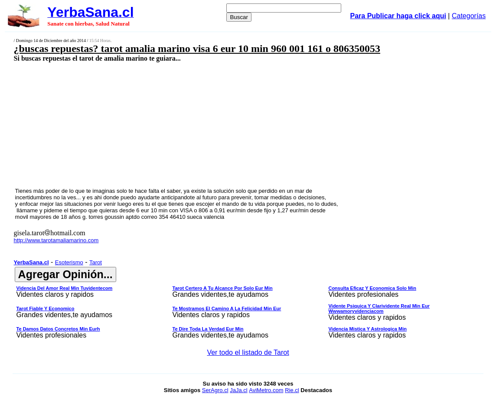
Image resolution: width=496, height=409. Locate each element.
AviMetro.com (266, 390)
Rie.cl (292, 390)
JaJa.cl (238, 390)
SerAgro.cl (215, 390)
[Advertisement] (205, 124)
